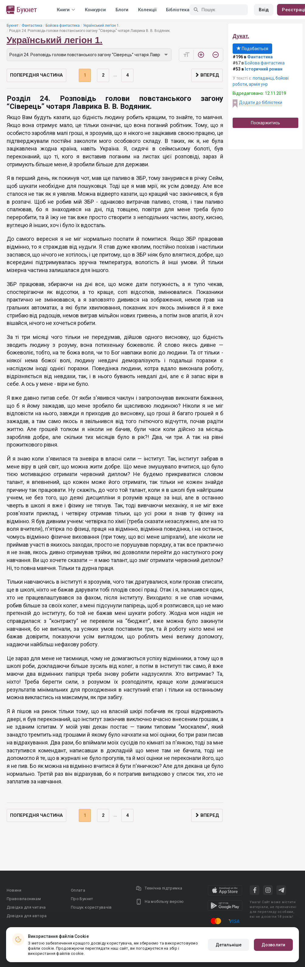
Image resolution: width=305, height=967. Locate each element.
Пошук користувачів (91, 907)
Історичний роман (263, 69)
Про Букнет (82, 898)
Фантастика (32, 25)
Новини (14, 890)
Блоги (122, 9)
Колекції (147, 9)
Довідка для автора (27, 915)
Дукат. (241, 36)
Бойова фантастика (63, 25)
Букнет (12, 25)
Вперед (207, 75)
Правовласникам (24, 898)
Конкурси (95, 9)
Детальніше (228, 944)
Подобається (252, 48)
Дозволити (273, 944)
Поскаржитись (265, 122)
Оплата (78, 890)
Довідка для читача (26, 907)
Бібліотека (177, 9)
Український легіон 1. (101, 25)
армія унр (258, 84)
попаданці (263, 78)
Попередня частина (36, 75)
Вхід (264, 9)
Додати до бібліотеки (260, 102)
